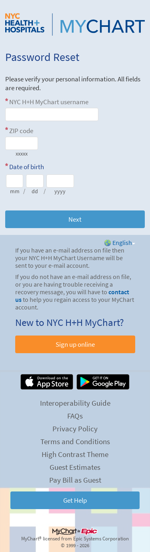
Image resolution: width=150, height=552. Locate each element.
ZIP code (21, 130)
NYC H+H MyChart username (48, 101)
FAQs (75, 416)
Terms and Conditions (75, 441)
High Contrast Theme (75, 454)
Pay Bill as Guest (75, 480)
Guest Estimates (75, 467)
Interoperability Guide (75, 403)
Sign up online (75, 344)
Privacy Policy (75, 428)
